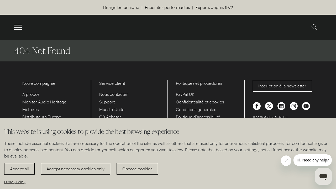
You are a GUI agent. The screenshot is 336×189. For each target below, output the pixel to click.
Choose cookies (137, 168)
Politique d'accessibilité (198, 116)
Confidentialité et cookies (200, 101)
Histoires (30, 109)
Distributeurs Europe (41, 116)
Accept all (19, 168)
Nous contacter (113, 94)
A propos (30, 94)
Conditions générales (196, 109)
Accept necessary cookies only (75, 168)
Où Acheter (110, 116)
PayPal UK (185, 94)
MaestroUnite (111, 109)
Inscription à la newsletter (282, 85)
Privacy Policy (14, 182)
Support (107, 101)
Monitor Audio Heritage (44, 101)
